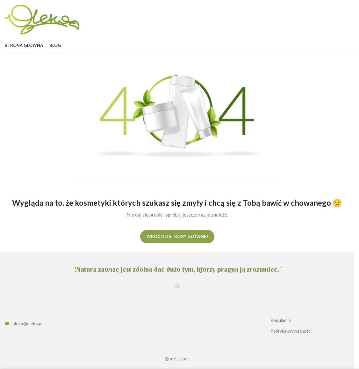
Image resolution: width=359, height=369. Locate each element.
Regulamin (280, 320)
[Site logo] (42, 19)
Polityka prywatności (291, 331)
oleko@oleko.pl (27, 323)
